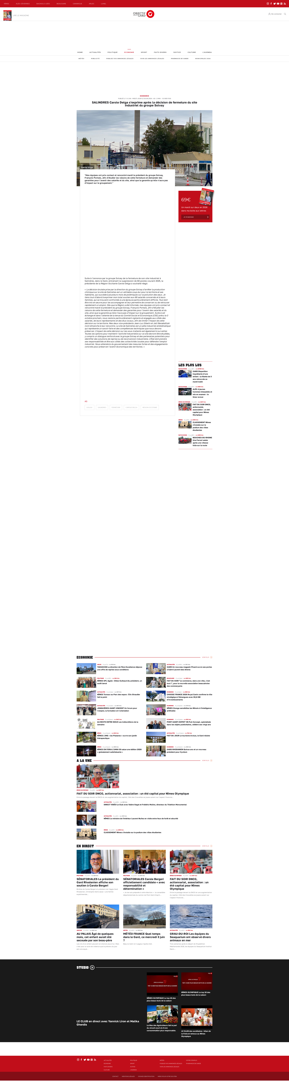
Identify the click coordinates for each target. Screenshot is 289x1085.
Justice (177, 52)
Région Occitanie (150, 407)
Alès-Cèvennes (23, 4)
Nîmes (6, 4)
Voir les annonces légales (152, 58)
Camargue (77, 4)
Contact (115, 1076)
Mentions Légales (128, 1076)
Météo (81, 58)
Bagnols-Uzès (43, 4)
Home (80, 52)
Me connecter (276, 14)
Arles (91, 4)
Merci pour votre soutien (167, 1076)
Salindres (102, 407)
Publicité (95, 58)
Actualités (95, 52)
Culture (192, 52)
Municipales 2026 (203, 58)
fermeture (116, 407)
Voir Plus (205, 657)
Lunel (103, 4)
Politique (113, 52)
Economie (129, 52)
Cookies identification (146, 1076)
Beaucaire (61, 4)
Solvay (89, 407)
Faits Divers (160, 52)
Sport (144, 52)
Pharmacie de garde (180, 58)
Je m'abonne (189, 217)
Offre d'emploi (191, 1060)
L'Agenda (207, 52)
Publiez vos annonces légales (120, 58)
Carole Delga (131, 407)
